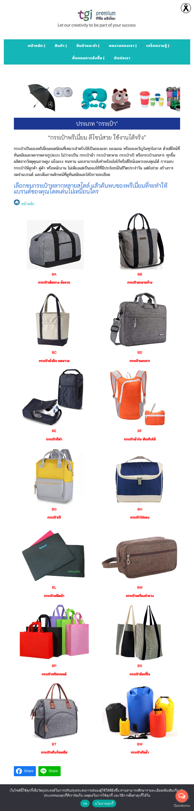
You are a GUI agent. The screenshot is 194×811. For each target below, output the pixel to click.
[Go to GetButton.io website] (182, 805)
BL (54, 587)
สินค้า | (61, 45)
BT (54, 744)
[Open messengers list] (182, 796)
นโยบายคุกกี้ (104, 803)
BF (140, 430)
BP (54, 665)
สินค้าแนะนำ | (87, 45)
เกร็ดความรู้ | (157, 45)
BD (139, 352)
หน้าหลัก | (36, 45)
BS (139, 665)
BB (139, 274)
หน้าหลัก (24, 204)
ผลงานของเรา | (123, 45)
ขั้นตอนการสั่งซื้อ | (88, 58)
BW (140, 744)
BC (54, 352)
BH (139, 509)
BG (54, 509)
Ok (85, 803)
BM (139, 587)
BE (54, 430)
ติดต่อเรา (122, 58)
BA (54, 274)
